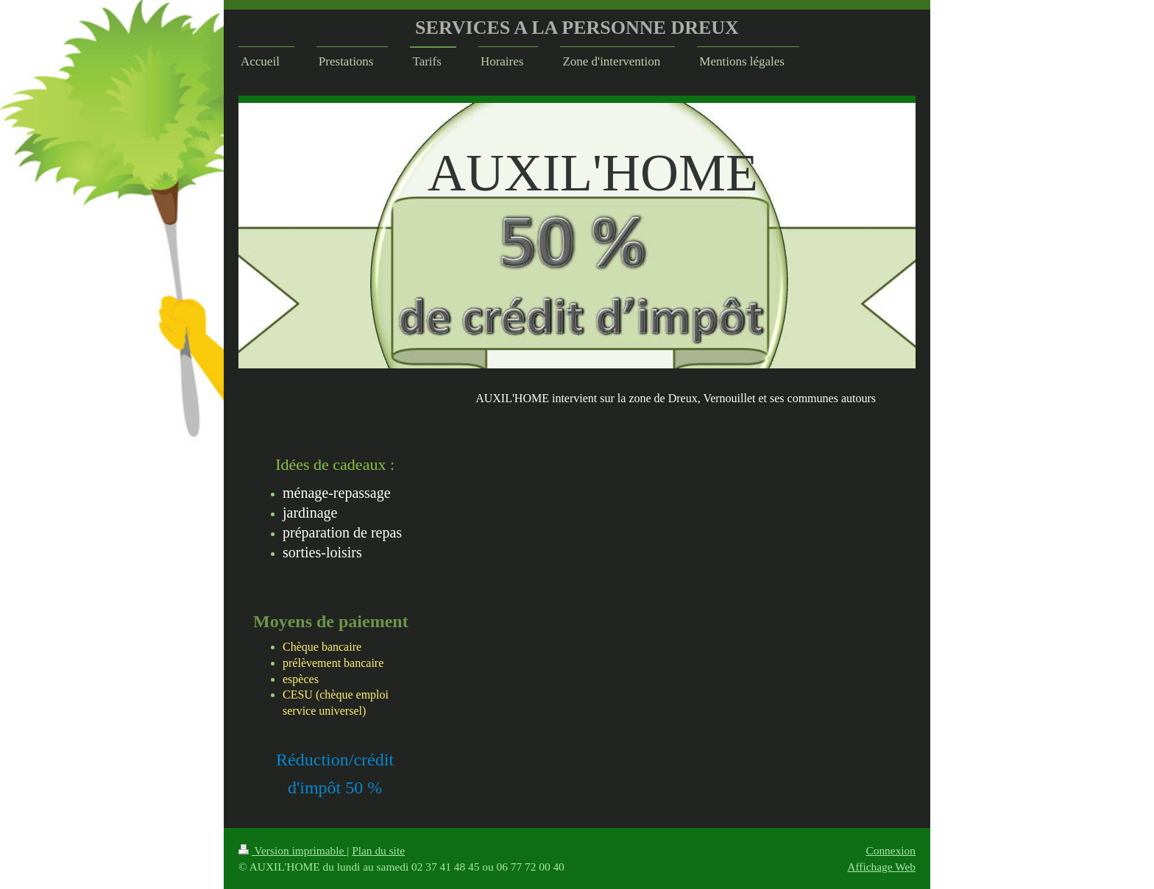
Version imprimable (292, 850)
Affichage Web (881, 866)
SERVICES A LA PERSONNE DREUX (577, 27)
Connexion (891, 850)
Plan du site (378, 850)
